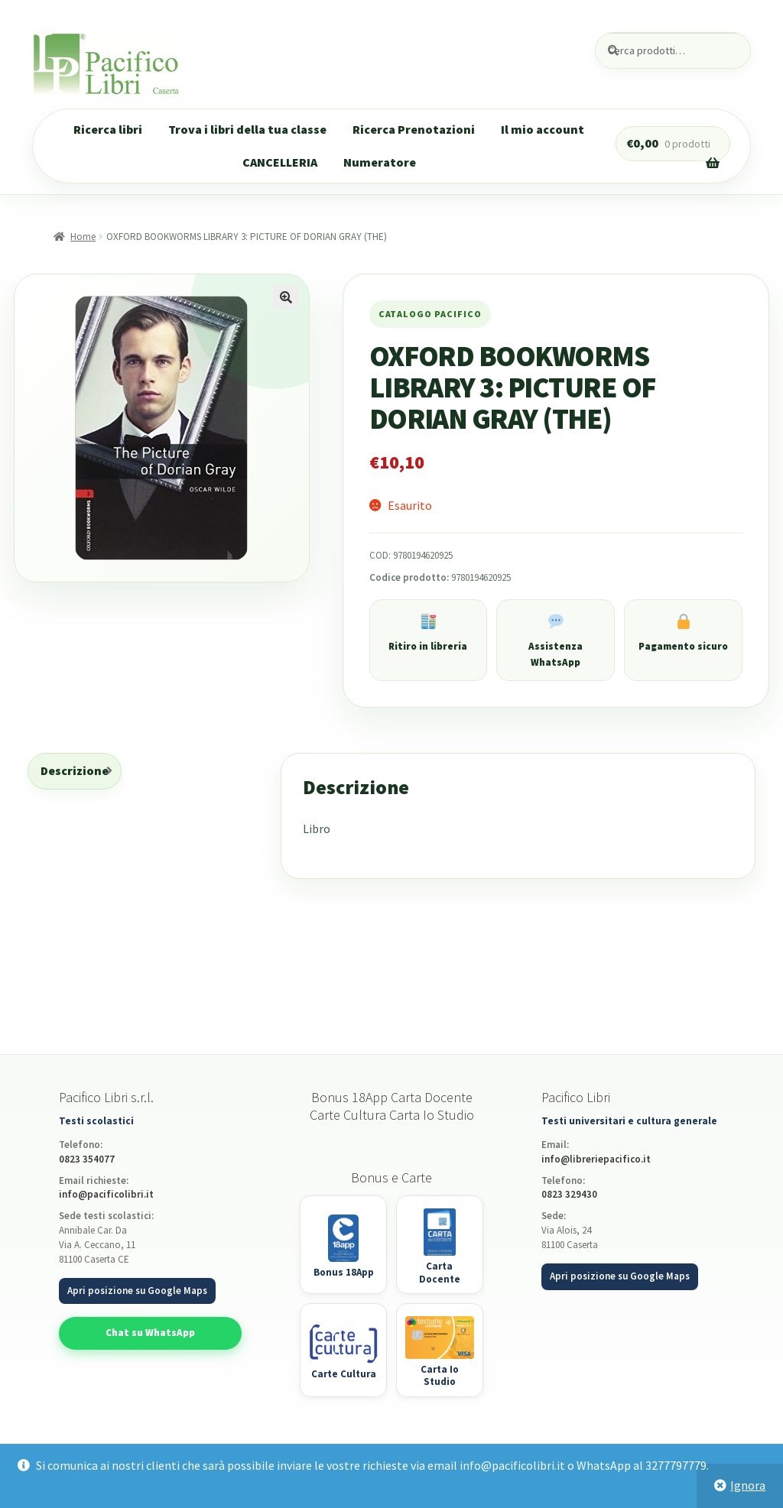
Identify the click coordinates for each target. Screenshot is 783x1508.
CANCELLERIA (279, 162)
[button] (286, 297)
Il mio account (542, 129)
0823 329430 (569, 1194)
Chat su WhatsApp (150, 1332)
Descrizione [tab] (75, 770)
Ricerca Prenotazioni (414, 129)
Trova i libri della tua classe (247, 129)
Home (83, 236)
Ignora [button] (747, 1485)
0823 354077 (87, 1159)
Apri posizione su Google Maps (137, 1290)
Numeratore (379, 162)
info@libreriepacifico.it (596, 1159)
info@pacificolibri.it (106, 1194)
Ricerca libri (107, 129)
